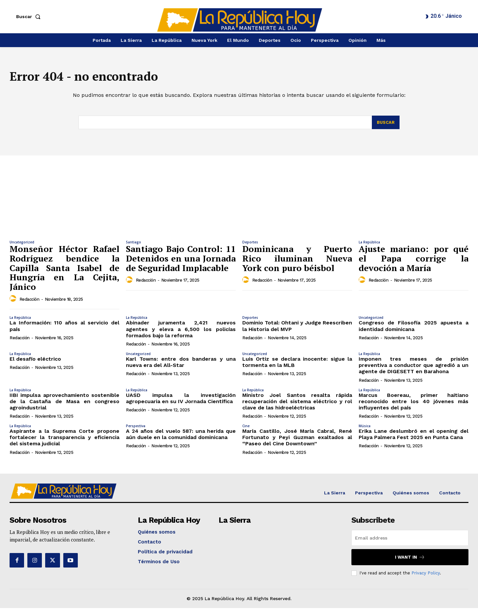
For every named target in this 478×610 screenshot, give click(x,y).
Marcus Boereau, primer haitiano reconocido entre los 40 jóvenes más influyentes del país (413, 403)
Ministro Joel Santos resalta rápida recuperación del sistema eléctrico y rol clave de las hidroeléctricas (297, 403)
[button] (29, 16)
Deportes (250, 244)
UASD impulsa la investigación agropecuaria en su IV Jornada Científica (181, 400)
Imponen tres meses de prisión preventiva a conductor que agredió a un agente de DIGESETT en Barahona (413, 367)
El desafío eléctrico (35, 361)
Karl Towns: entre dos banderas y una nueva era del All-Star (181, 364)
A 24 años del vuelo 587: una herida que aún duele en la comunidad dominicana (181, 436)
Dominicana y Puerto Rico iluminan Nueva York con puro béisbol (297, 260)
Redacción (29, 301)
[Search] (386, 124)
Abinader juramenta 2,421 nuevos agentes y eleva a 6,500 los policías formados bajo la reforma (181, 330)
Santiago (133, 244)
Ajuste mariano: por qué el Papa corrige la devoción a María (413, 260)
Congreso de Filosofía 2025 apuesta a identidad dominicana (413, 327)
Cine (246, 428)
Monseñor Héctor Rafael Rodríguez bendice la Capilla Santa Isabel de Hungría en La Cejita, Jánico (64, 269)
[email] (409, 540)
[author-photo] (14, 300)
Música (365, 428)
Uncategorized (22, 244)
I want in (410, 559)
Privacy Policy (425, 574)
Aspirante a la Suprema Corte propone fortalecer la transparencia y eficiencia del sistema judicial (64, 439)
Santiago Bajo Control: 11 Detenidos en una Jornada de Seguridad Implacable (181, 260)
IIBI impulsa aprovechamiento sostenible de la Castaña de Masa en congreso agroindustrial (64, 403)
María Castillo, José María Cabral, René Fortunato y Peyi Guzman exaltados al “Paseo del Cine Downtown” (297, 439)
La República (369, 244)
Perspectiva (135, 428)
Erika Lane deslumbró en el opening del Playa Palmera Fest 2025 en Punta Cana (413, 436)
